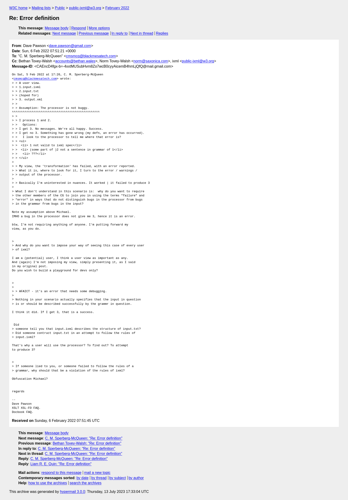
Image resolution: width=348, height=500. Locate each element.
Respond (78, 28)
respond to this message (61, 473)
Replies (162, 33)
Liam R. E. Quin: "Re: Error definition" (61, 464)
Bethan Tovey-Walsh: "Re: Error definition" (87, 443)
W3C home (18, 8)
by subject (117, 478)
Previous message (94, 33)
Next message (64, 33)
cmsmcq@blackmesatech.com (91, 56)
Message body (57, 28)
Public (60, 8)
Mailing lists (41, 8)
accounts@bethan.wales (75, 61)
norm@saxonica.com (151, 61)
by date (82, 478)
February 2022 (117, 8)
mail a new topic (97, 473)
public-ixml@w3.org (85, 8)
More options (99, 28)
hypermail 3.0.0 (72, 492)
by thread (99, 478)
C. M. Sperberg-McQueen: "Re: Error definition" (83, 438)
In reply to (119, 33)
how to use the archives (47, 483)
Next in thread (141, 33)
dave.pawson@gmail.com (70, 46)
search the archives (86, 483)
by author (136, 478)
